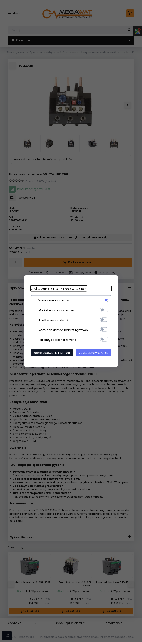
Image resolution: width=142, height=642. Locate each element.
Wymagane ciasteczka (54, 300)
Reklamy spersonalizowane (57, 340)
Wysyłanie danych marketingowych (63, 330)
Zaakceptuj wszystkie (93, 353)
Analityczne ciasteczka (54, 320)
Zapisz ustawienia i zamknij (52, 353)
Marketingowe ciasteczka (56, 310)
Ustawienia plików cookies (59, 288)
